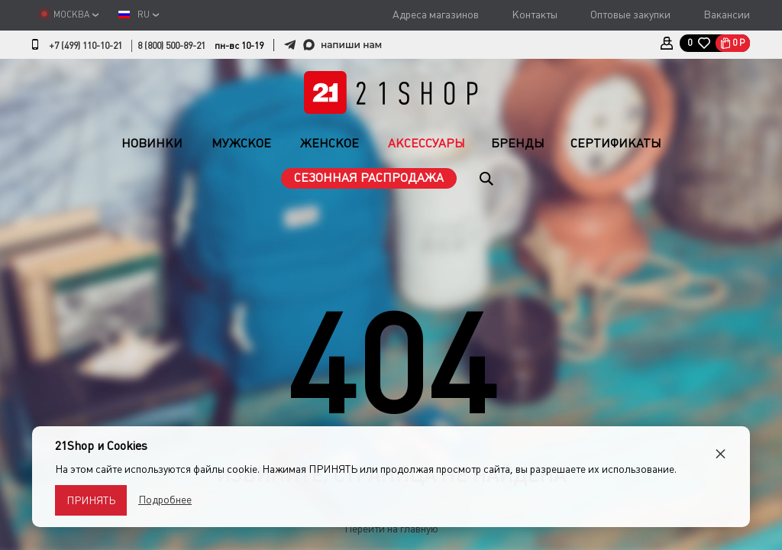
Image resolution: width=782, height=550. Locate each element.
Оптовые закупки (630, 14)
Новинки (152, 143)
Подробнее (165, 499)
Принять (90, 500)
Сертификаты (615, 143)
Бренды (517, 143)
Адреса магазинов (436, 14)
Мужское (241, 143)
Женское (329, 143)
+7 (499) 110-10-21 (85, 45)
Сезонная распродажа (369, 177)
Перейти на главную (391, 528)
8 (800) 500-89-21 (171, 45)
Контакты (534, 14)
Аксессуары (426, 143)
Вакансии (726, 14)
